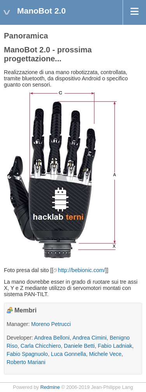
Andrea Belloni (52, 338)
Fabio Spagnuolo (27, 354)
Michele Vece (105, 354)
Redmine (50, 387)
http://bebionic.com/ (81, 270)
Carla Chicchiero (41, 346)
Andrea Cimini (89, 338)
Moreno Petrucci (51, 324)
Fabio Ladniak (115, 346)
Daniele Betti (79, 346)
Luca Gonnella (68, 354)
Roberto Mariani (26, 362)
